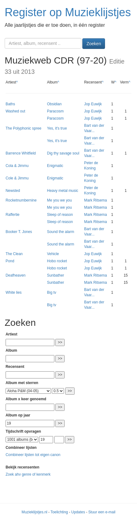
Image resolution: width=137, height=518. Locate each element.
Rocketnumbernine (21, 200)
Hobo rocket (57, 261)
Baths (10, 104)
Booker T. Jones (19, 232)
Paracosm (55, 111)
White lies (14, 292)
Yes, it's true (57, 128)
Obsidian (54, 104)
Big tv (51, 292)
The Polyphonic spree (23, 128)
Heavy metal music (62, 190)
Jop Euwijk (93, 104)
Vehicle (53, 254)
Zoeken (93, 43)
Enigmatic (55, 166)
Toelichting (59, 512)
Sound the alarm (60, 232)
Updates (78, 512)
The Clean (14, 254)
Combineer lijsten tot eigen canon (33, 455)
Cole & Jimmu (17, 178)
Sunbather (55, 275)
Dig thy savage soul (63, 153)
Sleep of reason (60, 214)
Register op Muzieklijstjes (68, 12)
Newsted (13, 190)
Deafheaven (15, 275)
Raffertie (13, 214)
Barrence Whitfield (21, 153)
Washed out (15, 111)
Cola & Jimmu (17, 166)
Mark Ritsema (95, 200)
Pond (10, 261)
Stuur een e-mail (101, 512)
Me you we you (59, 200)
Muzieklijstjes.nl (35, 512)
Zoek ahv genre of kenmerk (28, 474)
